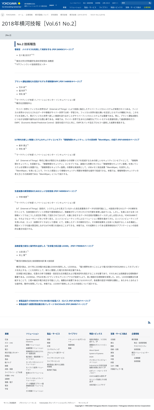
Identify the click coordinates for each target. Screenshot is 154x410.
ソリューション (75, 7)
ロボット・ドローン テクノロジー (98, 372)
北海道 (113, 339)
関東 (112, 346)
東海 (112, 353)
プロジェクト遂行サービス (55, 354)
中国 (112, 359)
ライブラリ (103, 7)
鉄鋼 (6, 366)
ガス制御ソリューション (34, 391)
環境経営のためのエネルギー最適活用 (34, 352)
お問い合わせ (106, 3)
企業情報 (147, 7)
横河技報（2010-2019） (79, 15)
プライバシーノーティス (27, 403)
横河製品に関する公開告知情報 (55, 366)
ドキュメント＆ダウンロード (77, 340)
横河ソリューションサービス (140, 354)
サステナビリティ (140, 346)
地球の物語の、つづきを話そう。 (98, 340)
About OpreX (94, 350)
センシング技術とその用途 (98, 380)
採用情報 (97, 3)
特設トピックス (117, 7)
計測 (48, 346)
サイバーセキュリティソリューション (34, 379)
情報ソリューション (33, 345)
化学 (6, 346)
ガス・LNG (9, 343)
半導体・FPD (9, 376)
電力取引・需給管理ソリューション (34, 358)
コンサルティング (53, 349)
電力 (6, 349)
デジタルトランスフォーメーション (98, 361)
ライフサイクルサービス (55, 358)
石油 (6, 339)
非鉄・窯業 (9, 369)
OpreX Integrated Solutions (32, 340)
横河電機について (42, 15)
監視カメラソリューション (34, 374)
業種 (64, 7)
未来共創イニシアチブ (97, 385)
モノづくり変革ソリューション (34, 368)
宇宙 (6, 389)
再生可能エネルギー (12, 353)
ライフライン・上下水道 (13, 372)
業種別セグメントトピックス (98, 346)
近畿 (112, 356)
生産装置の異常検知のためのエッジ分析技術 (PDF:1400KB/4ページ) (46, 191)
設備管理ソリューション (34, 348)
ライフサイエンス (53, 361)
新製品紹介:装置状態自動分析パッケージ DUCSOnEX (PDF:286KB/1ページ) (53, 304)
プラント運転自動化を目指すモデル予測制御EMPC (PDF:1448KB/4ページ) (48, 81)
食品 (6, 359)
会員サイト (115, 3)
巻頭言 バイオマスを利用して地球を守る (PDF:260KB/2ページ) (44, 49)
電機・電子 (9, 382)
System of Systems (96, 353)
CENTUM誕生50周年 (96, 376)
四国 (112, 362)
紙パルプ (8, 362)
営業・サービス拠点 (133, 7)
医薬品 (7, 356)
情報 (48, 339)
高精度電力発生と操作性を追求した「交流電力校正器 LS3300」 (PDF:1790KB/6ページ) (54, 246)
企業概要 (137, 358)
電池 (6, 385)
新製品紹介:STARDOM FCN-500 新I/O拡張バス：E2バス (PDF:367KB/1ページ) (54, 300)
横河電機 (135, 339)
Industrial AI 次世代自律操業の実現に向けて (98, 366)
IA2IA (91, 357)
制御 (48, 343)
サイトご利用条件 (10, 403)
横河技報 (63, 15)
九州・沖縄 (114, 366)
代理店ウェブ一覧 (117, 369)
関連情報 (71, 345)
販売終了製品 (51, 370)
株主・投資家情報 (88, 3)
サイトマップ (83, 403)
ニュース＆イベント (75, 3)
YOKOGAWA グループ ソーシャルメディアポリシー (57, 403)
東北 (112, 343)
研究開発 (54, 15)
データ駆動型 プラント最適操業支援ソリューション (35, 386)
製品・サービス (90, 7)
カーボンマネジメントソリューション (34, 363)
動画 (69, 348)
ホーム (20, 15)
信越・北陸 (114, 349)
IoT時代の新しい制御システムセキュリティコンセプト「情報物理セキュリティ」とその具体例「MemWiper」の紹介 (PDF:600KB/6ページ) (77, 139)
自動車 (7, 379)
